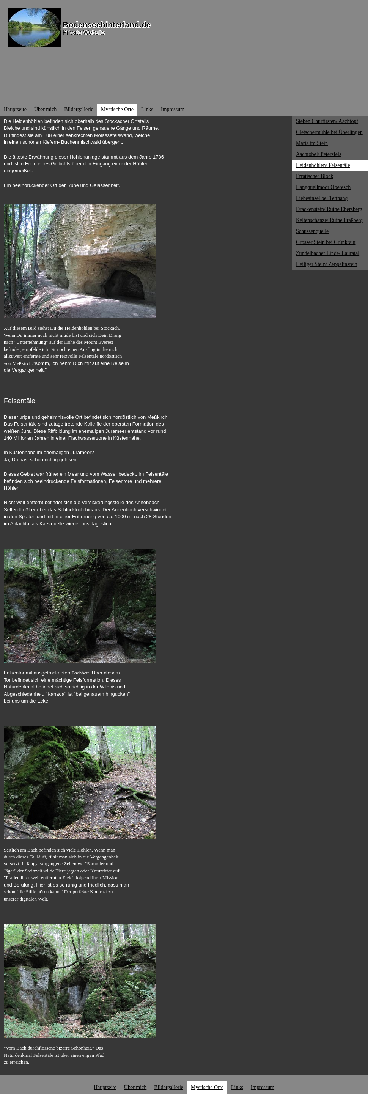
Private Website (84, 32)
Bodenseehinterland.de (107, 24)
